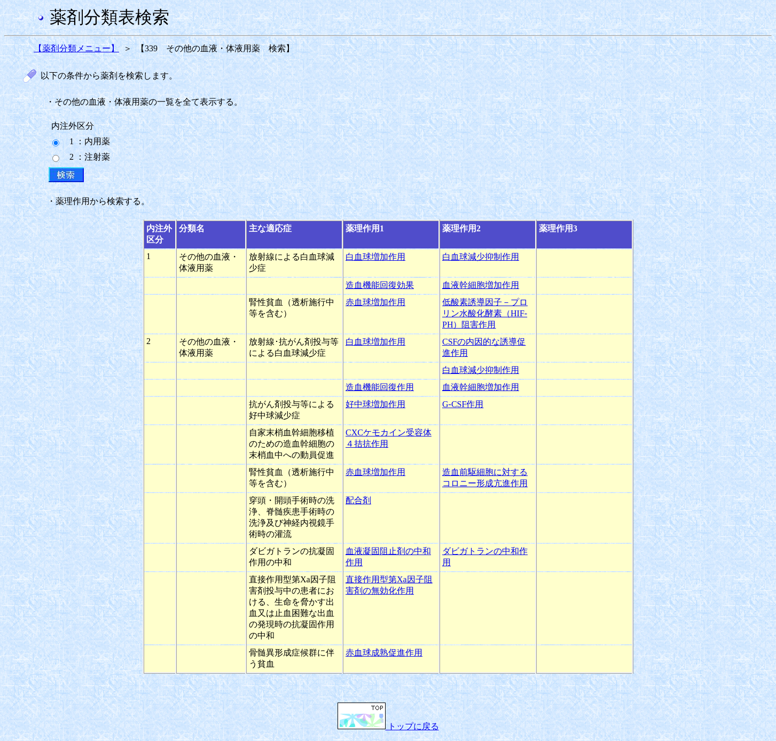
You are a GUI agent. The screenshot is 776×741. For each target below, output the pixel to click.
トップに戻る (388, 726)
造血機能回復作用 (380, 387)
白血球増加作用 (375, 256)
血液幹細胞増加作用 (480, 285)
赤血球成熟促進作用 (384, 652)
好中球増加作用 (375, 404)
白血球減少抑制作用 (480, 256)
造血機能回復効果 (380, 285)
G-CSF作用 (462, 404)
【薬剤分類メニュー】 (76, 48)
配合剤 (358, 500)
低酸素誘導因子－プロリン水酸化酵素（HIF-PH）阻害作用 (485, 313)
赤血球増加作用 (375, 302)
